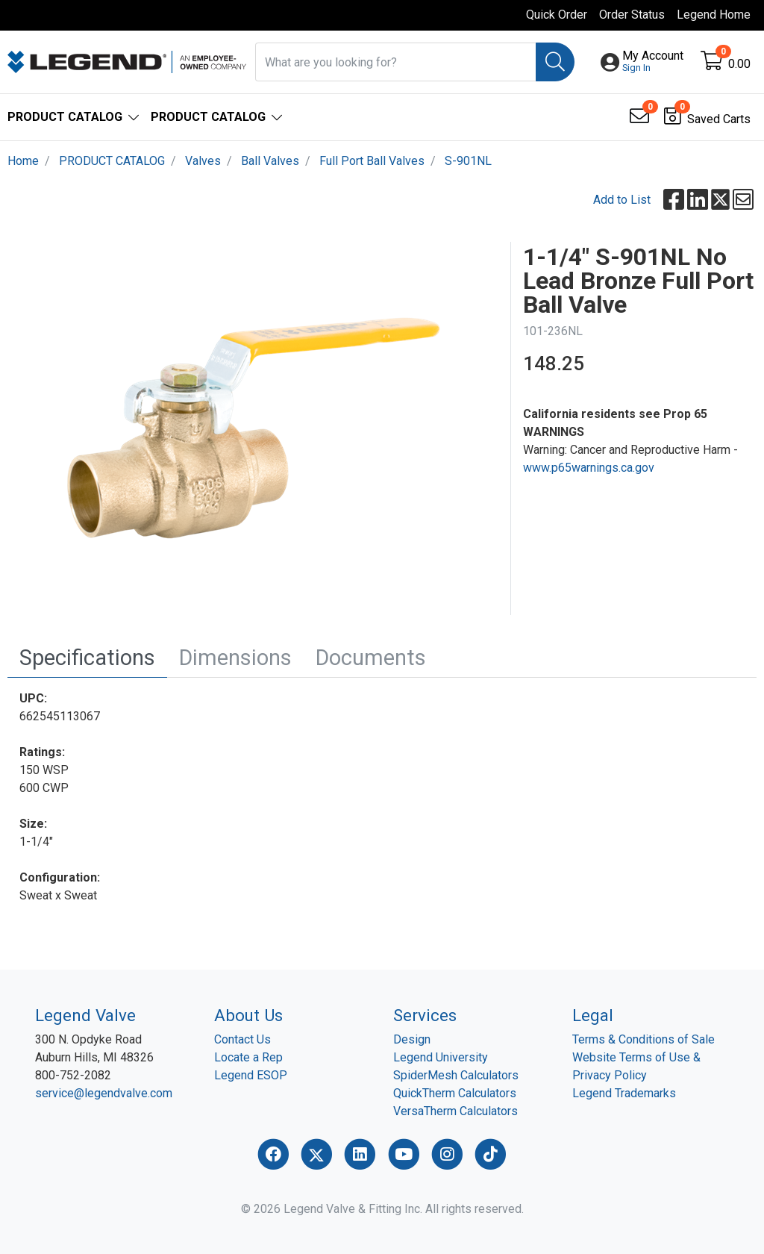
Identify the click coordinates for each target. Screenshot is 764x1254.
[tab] (87, 658)
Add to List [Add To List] (622, 200)
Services (425, 1015)
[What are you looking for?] (395, 62)
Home (23, 161)
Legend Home (714, 14)
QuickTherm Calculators (454, 1093)
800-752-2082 (73, 1075)
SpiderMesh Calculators (456, 1075)
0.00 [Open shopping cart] (739, 64)
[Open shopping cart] (713, 64)
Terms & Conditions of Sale (643, 1039)
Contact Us (242, 1039)
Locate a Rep (248, 1057)
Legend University (440, 1057)
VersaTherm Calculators (455, 1111)
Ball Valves (270, 161)
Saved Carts (719, 119)
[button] (652, 62)
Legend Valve (85, 1015)
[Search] (555, 62)
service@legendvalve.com (103, 1093)
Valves (203, 161)
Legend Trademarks (624, 1093)
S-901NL (468, 161)
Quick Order (556, 14)
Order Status (632, 14)
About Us (248, 1015)
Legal (592, 1015)
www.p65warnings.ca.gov (588, 468)
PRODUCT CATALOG (112, 161)
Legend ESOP (250, 1075)
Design (411, 1039)
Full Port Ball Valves (372, 161)
